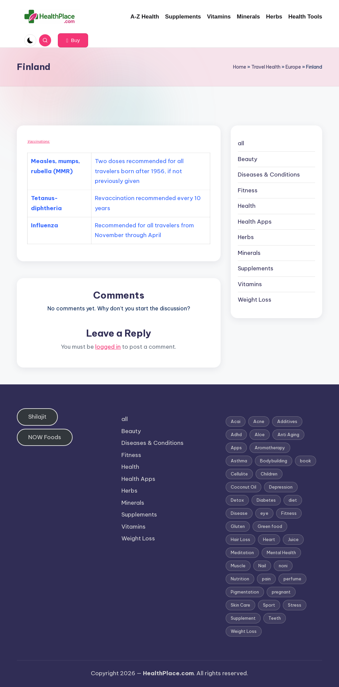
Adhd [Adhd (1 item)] (236, 434)
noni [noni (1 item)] (283, 565)
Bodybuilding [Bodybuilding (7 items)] (273, 460)
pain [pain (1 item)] (266, 578)
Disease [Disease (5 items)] (239, 513)
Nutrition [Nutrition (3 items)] (240, 578)
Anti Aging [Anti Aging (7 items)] (288, 434)
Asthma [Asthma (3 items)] (239, 460)
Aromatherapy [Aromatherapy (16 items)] (270, 447)
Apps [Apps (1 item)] (236, 447)
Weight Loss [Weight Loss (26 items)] (244, 631)
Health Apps (255, 221)
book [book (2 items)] (305, 460)
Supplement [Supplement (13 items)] (243, 618)
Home (239, 67)
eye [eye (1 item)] (264, 513)
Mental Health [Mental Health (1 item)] (281, 552)
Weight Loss (254, 299)
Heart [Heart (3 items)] (269, 539)
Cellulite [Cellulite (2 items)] (239, 473)
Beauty (247, 159)
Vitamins (250, 284)
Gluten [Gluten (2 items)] (238, 526)
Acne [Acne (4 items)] (258, 421)
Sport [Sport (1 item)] (269, 605)
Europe (293, 67)
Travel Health (265, 67)
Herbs (246, 237)
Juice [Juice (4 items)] (293, 539)
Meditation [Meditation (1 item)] (242, 552)
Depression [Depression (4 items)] (281, 487)
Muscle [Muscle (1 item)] (238, 565)
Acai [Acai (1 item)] (235, 421)
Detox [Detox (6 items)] (237, 500)
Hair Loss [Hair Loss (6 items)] (240, 539)
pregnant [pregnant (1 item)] (281, 592)
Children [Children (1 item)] (269, 473)
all (241, 143)
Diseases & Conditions (269, 174)
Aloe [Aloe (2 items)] (260, 434)
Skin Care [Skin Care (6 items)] (240, 605)
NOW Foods (44, 437)
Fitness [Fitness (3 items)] (289, 513)
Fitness (248, 190)
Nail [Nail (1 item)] (262, 565)
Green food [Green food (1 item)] (270, 526)
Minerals (249, 253)
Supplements (255, 268)
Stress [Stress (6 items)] (294, 605)
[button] (73, 40)
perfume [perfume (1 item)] (292, 578)
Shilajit (37, 416)
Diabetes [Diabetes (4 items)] (266, 500)
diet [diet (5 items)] (293, 500)
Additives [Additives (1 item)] (287, 421)
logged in (108, 346)
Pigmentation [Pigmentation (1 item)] (245, 592)
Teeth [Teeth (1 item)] (274, 618)
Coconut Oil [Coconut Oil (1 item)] (243, 487)
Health (247, 205)
